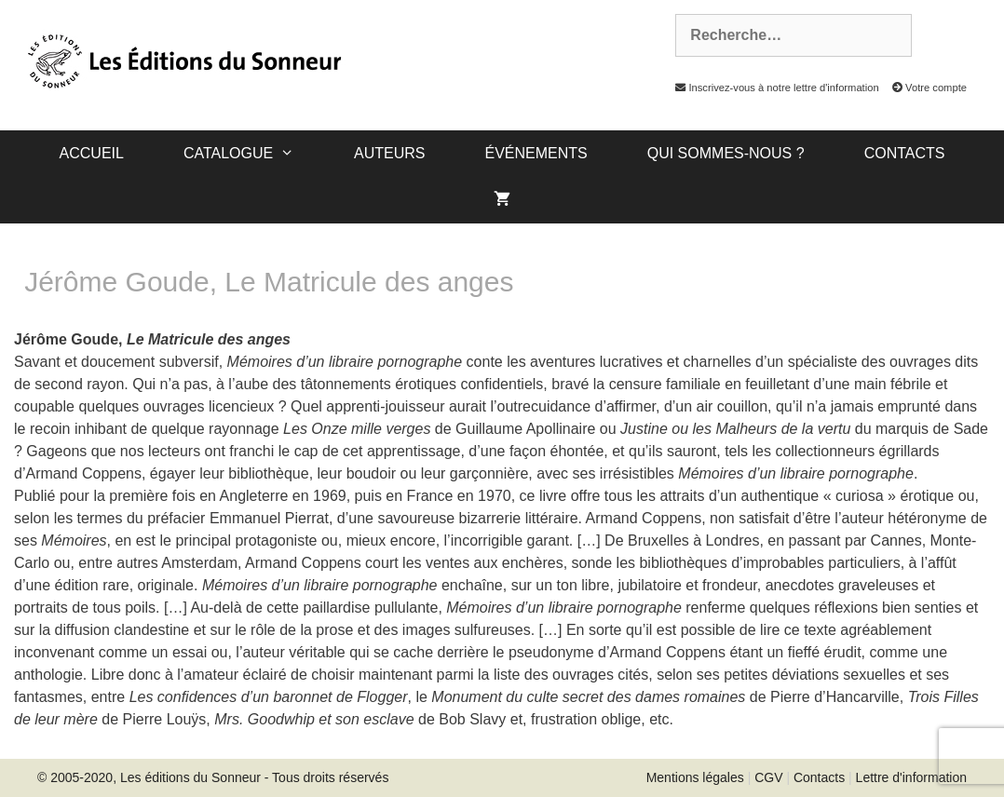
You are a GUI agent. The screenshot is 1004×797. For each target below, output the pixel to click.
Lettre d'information (911, 777)
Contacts (904, 153)
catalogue (253, 153)
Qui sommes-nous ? (726, 153)
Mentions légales (695, 777)
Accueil (92, 153)
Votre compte (924, 87)
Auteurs (389, 153)
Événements (535, 153)
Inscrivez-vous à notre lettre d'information (772, 87)
